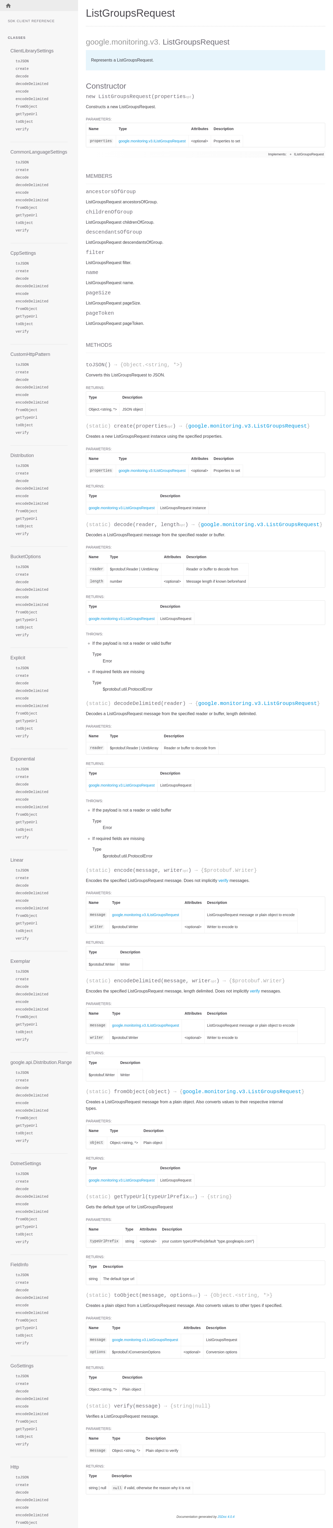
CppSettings (23, 253)
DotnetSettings (25, 1163)
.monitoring (128, 42)
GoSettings (22, 1365)
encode (22, 91)
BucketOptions (25, 556)
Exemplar (20, 961)
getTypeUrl (26, 114)
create (22, 68)
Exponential (22, 759)
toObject (24, 121)
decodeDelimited (32, 84)
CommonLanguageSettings (38, 152)
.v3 (153, 42)
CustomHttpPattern (30, 354)
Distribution (22, 455)
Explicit (17, 657)
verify (22, 129)
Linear (16, 860)
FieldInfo (19, 1264)
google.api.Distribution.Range (39, 1062)
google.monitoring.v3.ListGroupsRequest (247, 426)
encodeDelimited (32, 99)
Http (14, 1467)
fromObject (26, 106)
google (97, 42)
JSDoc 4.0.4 (225, 1517)
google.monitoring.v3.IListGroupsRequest (152, 141)
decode (22, 76)
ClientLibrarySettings (32, 50)
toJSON (22, 61)
